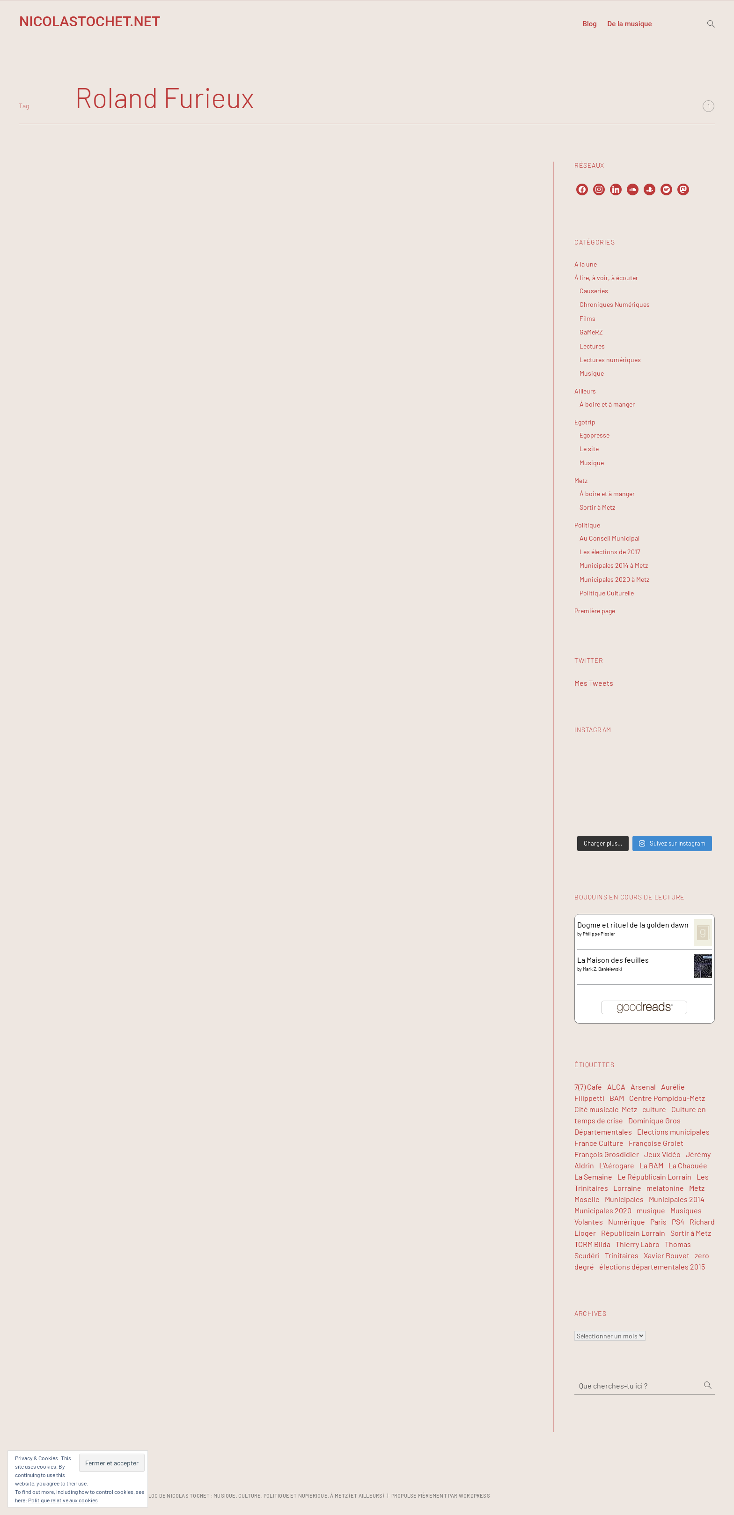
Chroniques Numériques (615, 304)
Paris (658, 1221)
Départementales (603, 1131)
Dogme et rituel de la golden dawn (633, 924)
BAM (616, 1097)
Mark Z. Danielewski (602, 969)
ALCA (616, 1086)
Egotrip (584, 422)
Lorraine (627, 1187)
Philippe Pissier (599, 933)
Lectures (592, 346)
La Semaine (593, 1176)
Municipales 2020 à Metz (614, 579)
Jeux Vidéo (662, 1154)
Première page (594, 611)
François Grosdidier (606, 1154)
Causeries (594, 291)
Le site (589, 449)
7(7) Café (588, 1086)
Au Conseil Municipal (609, 538)
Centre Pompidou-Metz (667, 1097)
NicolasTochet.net (89, 21)
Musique (592, 373)
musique (651, 1210)
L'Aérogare (616, 1165)
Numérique (626, 1221)
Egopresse (594, 435)
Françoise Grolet (656, 1142)
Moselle (587, 1199)
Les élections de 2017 (610, 552)
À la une (585, 264)
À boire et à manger (607, 404)
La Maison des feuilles (613, 959)
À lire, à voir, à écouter (606, 278)
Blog (589, 24)
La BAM (651, 1165)
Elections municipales (673, 1131)
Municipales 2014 (677, 1199)
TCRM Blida (592, 1244)
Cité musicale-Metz (605, 1109)
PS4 (678, 1221)
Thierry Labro (638, 1244)
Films (587, 318)
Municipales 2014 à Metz (614, 565)
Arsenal (643, 1086)
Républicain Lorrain (633, 1232)
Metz (580, 480)
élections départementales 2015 (652, 1266)
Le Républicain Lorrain (654, 1176)
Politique (587, 525)
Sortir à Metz (597, 507)
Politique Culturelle (607, 593)
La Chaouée (687, 1165)
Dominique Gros (654, 1120)
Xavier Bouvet (667, 1255)
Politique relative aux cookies (63, 1500)
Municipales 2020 (602, 1210)
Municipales (624, 1199)
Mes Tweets (593, 682)
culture (654, 1109)
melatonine (665, 1187)
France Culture (599, 1142)
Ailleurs (585, 391)
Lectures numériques (610, 360)
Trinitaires (622, 1255)
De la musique (629, 24)
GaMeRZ (591, 332)
